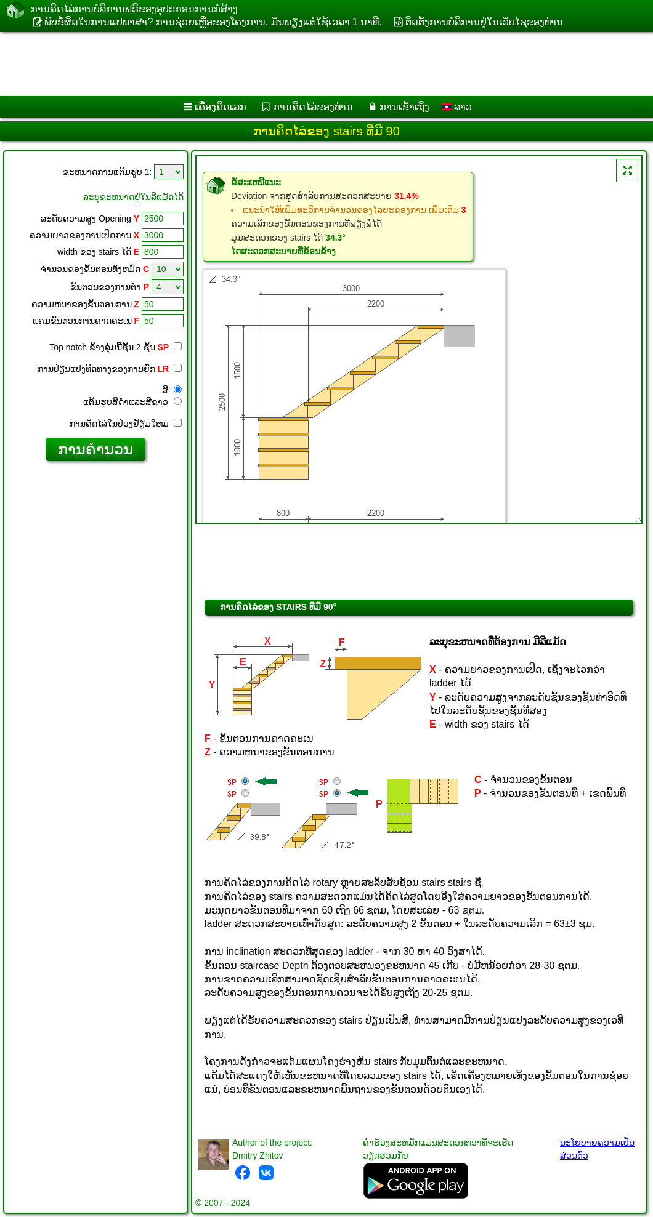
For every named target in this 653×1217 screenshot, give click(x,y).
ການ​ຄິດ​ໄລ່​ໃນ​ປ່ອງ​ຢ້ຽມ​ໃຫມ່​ (126, 423)
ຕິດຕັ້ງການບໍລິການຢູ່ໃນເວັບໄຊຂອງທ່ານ (484, 22)
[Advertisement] (314, 64)
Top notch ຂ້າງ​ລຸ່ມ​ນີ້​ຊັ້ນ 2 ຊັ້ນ (109, 347)
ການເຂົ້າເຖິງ (404, 107)
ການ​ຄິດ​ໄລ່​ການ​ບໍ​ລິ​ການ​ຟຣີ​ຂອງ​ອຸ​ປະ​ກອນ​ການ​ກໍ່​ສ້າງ (134, 9)
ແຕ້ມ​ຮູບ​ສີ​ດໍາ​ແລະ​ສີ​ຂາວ (132, 402)
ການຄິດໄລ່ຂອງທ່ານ (313, 107)
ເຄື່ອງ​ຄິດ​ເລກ (220, 107)
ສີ (172, 390)
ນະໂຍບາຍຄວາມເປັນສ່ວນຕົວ (597, 1149)
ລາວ (457, 107)
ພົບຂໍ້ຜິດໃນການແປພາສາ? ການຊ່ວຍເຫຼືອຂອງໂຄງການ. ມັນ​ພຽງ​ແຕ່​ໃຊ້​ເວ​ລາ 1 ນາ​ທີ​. (212, 22)
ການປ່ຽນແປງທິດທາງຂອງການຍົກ (110, 369)
